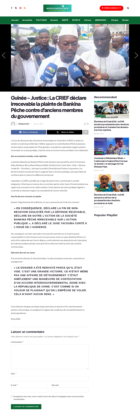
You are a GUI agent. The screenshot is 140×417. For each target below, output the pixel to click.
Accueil (14, 20)
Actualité (100, 116)
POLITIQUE (41, 20)
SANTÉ (65, 20)
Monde (125, 20)
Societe (54, 20)
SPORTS (76, 20)
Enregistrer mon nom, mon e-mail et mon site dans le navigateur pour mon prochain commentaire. (48, 398)
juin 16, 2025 (38, 124)
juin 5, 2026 (99, 133)
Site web (55, 385)
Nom (14, 374)
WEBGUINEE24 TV (111, 8)
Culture (87, 20)
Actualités (27, 20)
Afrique (114, 20)
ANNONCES (100, 20)
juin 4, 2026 (99, 170)
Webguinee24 (24, 124)
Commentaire (17, 342)
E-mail (14, 385)
